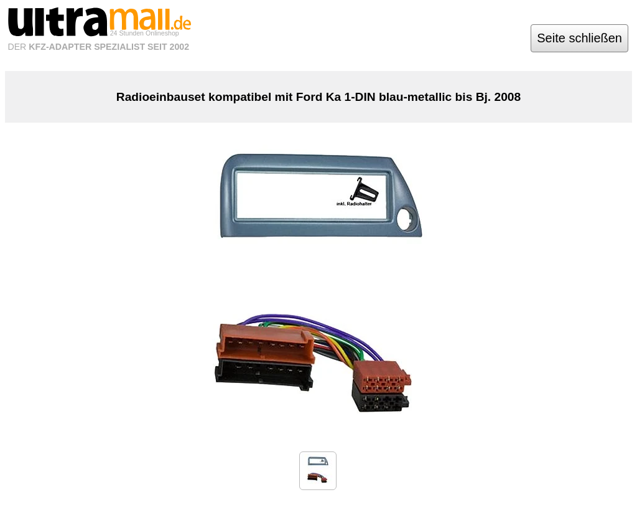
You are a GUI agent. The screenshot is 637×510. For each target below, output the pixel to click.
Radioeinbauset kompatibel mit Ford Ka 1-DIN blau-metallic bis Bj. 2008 (318, 96)
